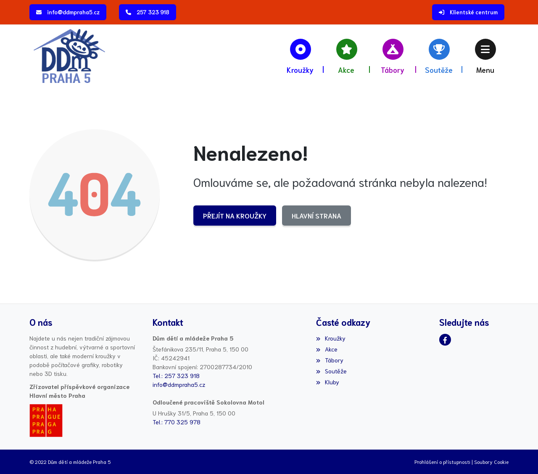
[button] (485, 56)
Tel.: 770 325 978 (176, 422)
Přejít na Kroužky (234, 215)
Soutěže (331, 371)
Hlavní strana (316, 215)
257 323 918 (153, 12)
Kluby (327, 382)
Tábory (329, 360)
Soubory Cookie (491, 461)
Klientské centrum (474, 12)
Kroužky (330, 338)
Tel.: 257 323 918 (176, 375)
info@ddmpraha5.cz (73, 12)
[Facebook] (445, 340)
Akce (326, 349)
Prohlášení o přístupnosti (442, 461)
